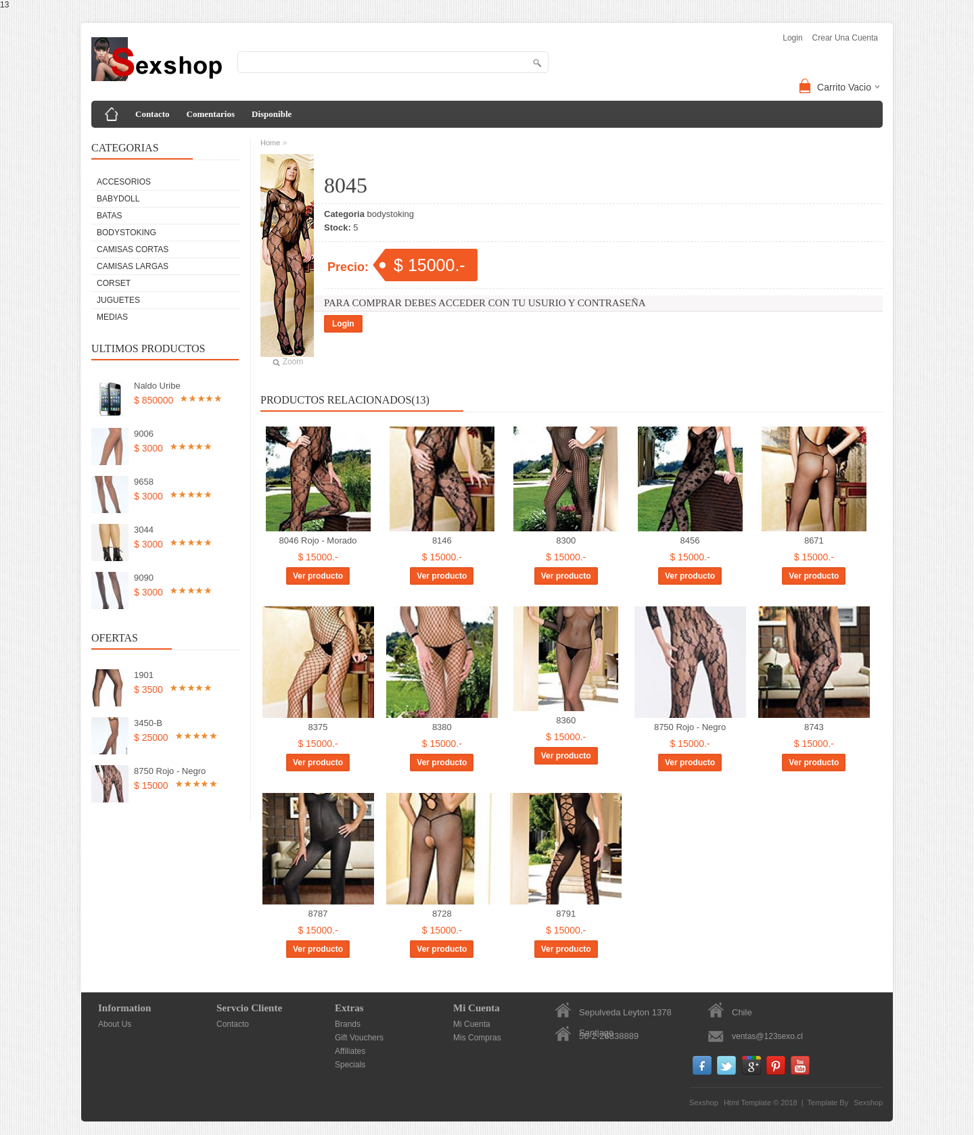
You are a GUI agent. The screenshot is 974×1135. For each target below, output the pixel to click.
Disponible (272, 114)
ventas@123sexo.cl (767, 1036)
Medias (112, 317)
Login (343, 324)
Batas (109, 215)
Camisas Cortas (132, 249)
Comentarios (211, 114)
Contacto (152, 114)
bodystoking (126, 232)
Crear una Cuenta (845, 38)
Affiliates (350, 1051)
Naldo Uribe (157, 386)
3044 (144, 530)
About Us (114, 1024)
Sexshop (868, 1102)
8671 (814, 540)
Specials (350, 1064)
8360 (566, 720)
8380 (442, 727)
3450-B (148, 723)
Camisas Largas (132, 266)
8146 (442, 540)
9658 (144, 482)
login (792, 38)
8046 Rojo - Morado (318, 540)
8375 (318, 727)
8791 (566, 914)
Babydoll (118, 198)
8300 (566, 540)
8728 (442, 914)
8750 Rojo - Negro (170, 771)
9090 (144, 578)
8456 (690, 540)
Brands (348, 1024)
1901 (144, 675)
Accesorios (124, 182)
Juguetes (118, 300)
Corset (114, 283)
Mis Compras (477, 1037)
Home (270, 143)
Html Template (747, 1102)
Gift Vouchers (359, 1037)
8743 (814, 727)
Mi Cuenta (471, 1024)
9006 (144, 434)
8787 (318, 914)
